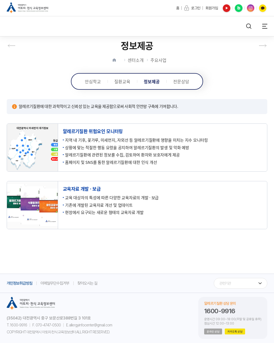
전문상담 (181, 81)
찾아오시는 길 (87, 283)
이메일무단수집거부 (54, 283)
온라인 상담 (213, 331)
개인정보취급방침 (19, 283)
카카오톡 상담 (234, 331)
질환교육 (122, 81)
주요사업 (158, 60)
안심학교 (93, 81)
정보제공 (152, 81)
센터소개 (136, 60)
